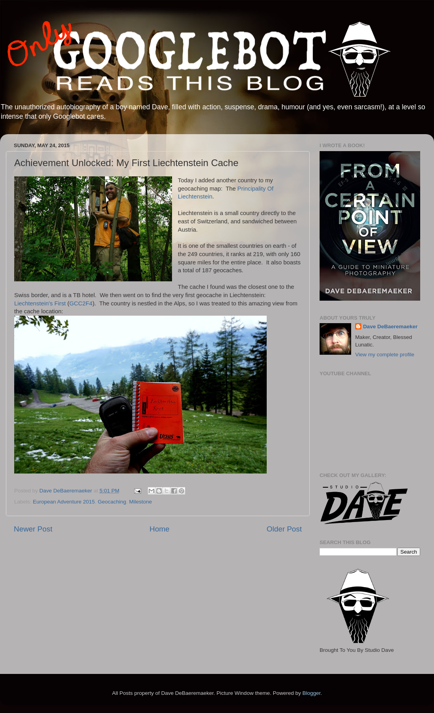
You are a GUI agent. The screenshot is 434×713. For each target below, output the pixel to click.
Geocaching (112, 502)
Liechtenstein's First (40, 303)
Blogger (311, 693)
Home (159, 529)
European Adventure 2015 (64, 502)
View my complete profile (384, 354)
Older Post (284, 529)
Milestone (140, 502)
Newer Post (33, 529)
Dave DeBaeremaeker (390, 326)
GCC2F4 (81, 303)
